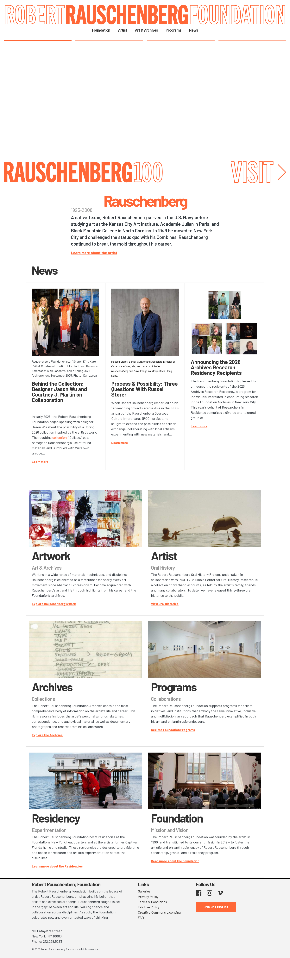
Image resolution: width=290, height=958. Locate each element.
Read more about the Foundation (175, 861)
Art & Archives (146, 30)
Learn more (40, 461)
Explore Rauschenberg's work (54, 604)
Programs (173, 30)
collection (59, 437)
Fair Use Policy (148, 907)
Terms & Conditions (152, 901)
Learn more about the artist (94, 253)
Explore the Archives (47, 735)
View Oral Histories (165, 604)
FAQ (141, 917)
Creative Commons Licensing (159, 912)
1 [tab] (37, 40)
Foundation (101, 30)
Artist (122, 30)
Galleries (144, 891)
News (193, 30)
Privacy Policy (148, 896)
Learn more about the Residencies (57, 866)
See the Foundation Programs (173, 730)
